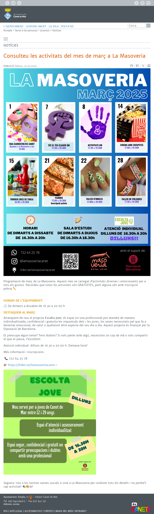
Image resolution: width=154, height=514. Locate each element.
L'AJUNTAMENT (14, 26)
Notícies (56, 30)
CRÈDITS (48, 511)
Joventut (44, 30)
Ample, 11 (23, 496)
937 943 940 (15, 501)
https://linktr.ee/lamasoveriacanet (31, 365)
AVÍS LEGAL (16, 511)
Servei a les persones (26, 30)
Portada (8, 30)
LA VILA (54, 26)
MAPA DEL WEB (64, 511)
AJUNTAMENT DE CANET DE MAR (15, 14)
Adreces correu (12, 504)
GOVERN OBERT (36, 26)
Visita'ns (67, 26)
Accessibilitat (33, 511)
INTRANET (81, 511)
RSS (6, 511)
